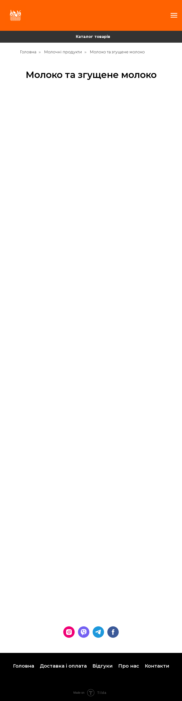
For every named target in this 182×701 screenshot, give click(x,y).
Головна (28, 52)
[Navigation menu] (174, 15)
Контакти (157, 666)
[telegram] (98, 632)
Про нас (128, 666)
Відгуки (102, 666)
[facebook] (113, 632)
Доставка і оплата (63, 666)
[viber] (83, 632)
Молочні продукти (63, 52)
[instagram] (69, 632)
